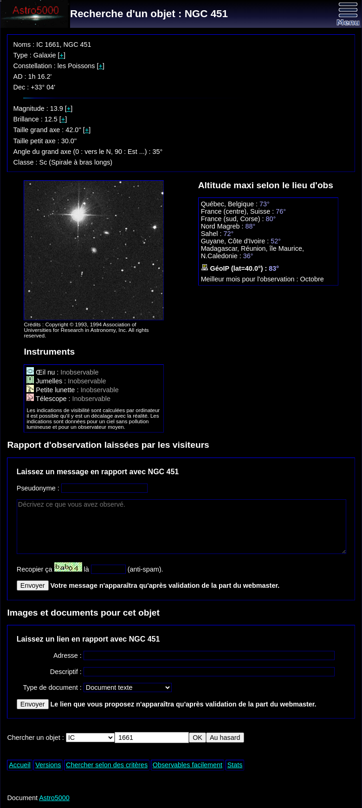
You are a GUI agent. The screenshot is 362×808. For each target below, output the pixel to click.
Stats (235, 765)
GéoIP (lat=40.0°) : (235, 268)
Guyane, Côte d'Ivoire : (236, 241)
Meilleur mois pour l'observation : (250, 279)
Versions (48, 765)
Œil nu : (43, 372)
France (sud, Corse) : (233, 219)
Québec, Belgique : (230, 204)
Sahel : (212, 233)
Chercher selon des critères (107, 765)
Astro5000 (54, 798)
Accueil (19, 765)
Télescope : (49, 398)
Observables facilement (187, 765)
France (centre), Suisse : (238, 211)
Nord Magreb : (223, 226)
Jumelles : (47, 381)
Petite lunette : (53, 390)
